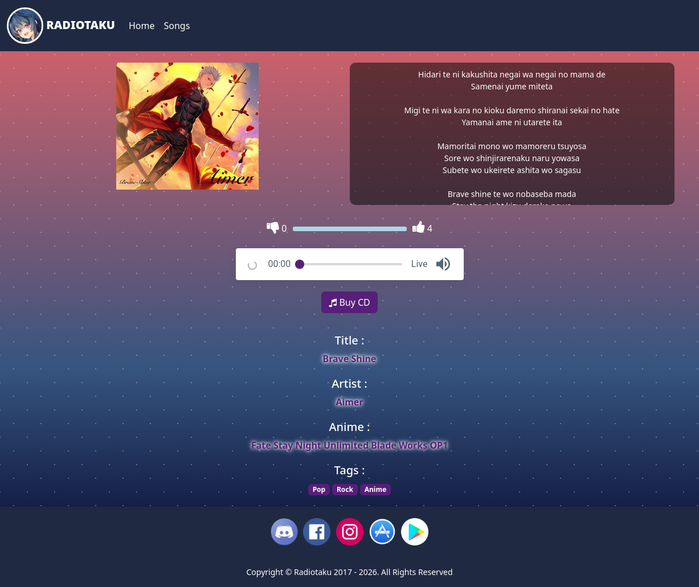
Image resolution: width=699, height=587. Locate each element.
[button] (443, 264)
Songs (176, 25)
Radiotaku (61, 25)
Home (142, 25)
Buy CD (349, 302)
